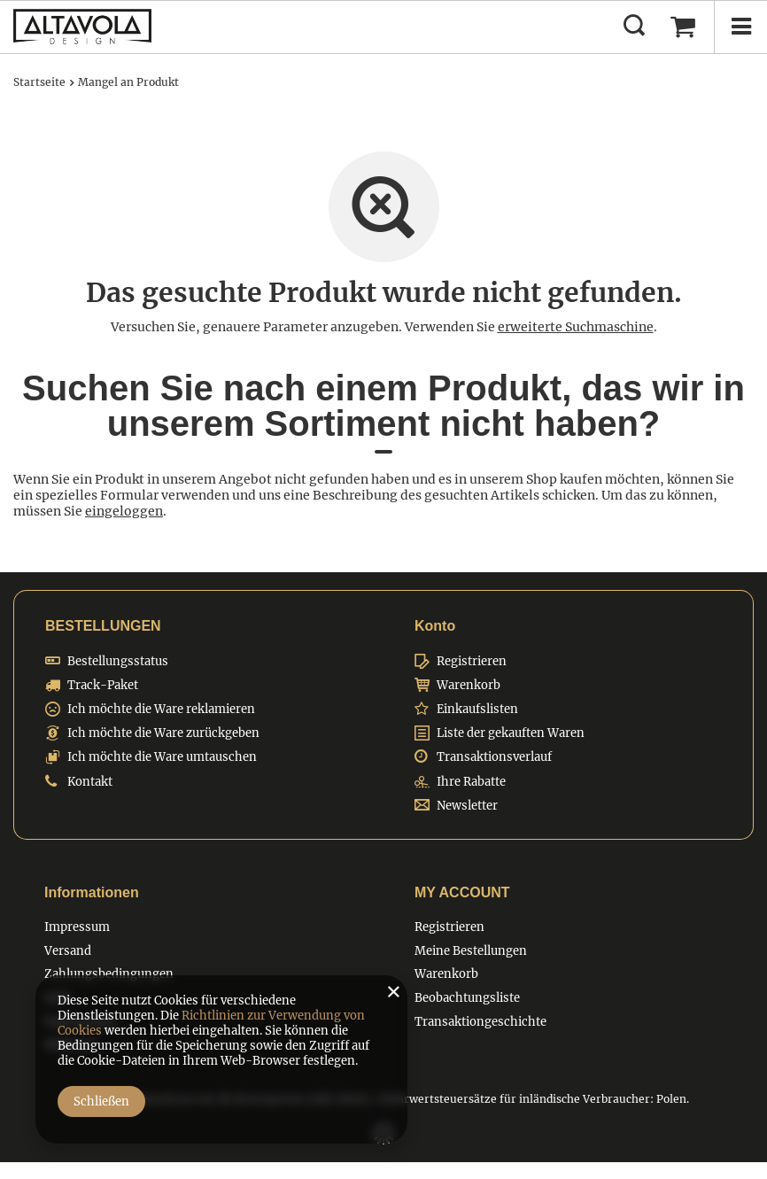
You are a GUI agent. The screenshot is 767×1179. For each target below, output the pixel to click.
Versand (67, 951)
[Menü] (740, 26)
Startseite (39, 82)
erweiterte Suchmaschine (576, 327)
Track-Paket (102, 686)
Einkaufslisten (477, 709)
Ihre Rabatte (471, 782)
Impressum (77, 927)
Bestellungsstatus (117, 662)
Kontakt (89, 782)
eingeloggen (124, 511)
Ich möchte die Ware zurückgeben (163, 733)
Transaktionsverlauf (494, 757)
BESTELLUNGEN (103, 625)
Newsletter (467, 806)
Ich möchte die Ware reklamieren (161, 709)
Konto (434, 625)
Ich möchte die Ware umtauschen (162, 757)
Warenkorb (468, 686)
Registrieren (472, 662)
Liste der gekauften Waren (511, 733)
